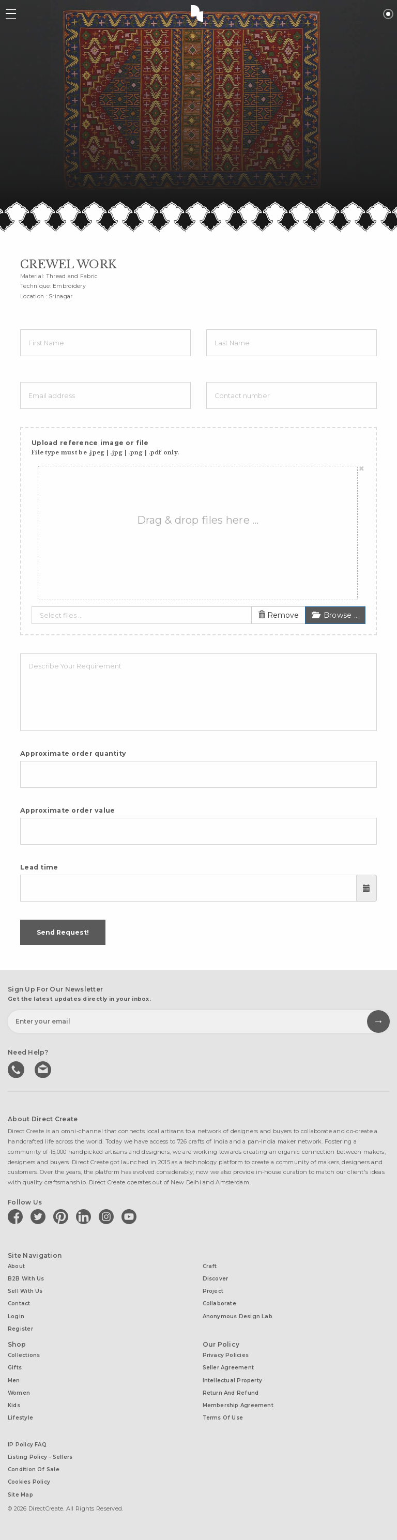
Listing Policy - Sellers (40, 1457)
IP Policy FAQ (27, 1444)
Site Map (20, 1494)
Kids (14, 1405)
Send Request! (63, 932)
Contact (19, 1303)
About (16, 1266)
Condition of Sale (33, 1469)
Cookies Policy (29, 1481)
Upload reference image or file (105, 447)
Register (20, 1328)
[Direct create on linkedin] (85, 1216)
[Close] (361, 468)
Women (19, 1393)
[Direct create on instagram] (108, 1216)
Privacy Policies (226, 1355)
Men (14, 1380)
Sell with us (25, 1291)
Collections (24, 1355)
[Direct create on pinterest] (62, 1216)
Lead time (39, 867)
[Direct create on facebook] (17, 1216)
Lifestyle (20, 1417)
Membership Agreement (238, 1405)
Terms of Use (223, 1417)
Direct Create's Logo (198, 13)
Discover (215, 1278)
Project (213, 1291)
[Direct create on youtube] (130, 1216)
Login (16, 1316)
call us (17, 1068)
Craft (210, 1266)
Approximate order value (67, 810)
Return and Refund (231, 1393)
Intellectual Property (233, 1380)
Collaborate (219, 1303)
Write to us (44, 1068)
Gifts (15, 1367)
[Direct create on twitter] (39, 1216)
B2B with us (26, 1278)
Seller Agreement (228, 1367)
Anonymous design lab (237, 1316)
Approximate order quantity (73, 753)
